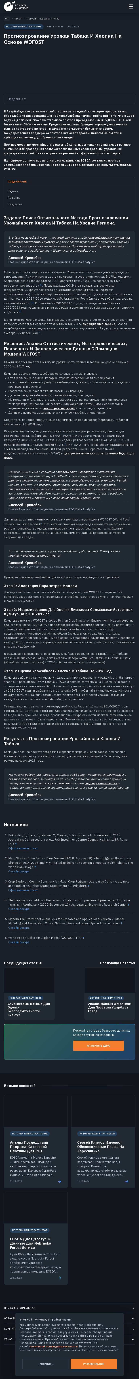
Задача (13, 191)
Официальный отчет (23, 848)
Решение (14, 197)
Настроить (45, 1364)
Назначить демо (98, 1045)
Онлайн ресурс (19, 871)
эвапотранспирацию (59, 408)
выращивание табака (99, 324)
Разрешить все (93, 1364)
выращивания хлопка (101, 783)
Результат (15, 204)
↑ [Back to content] (15, 844)
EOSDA (16, 6)
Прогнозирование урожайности (28, 144)
